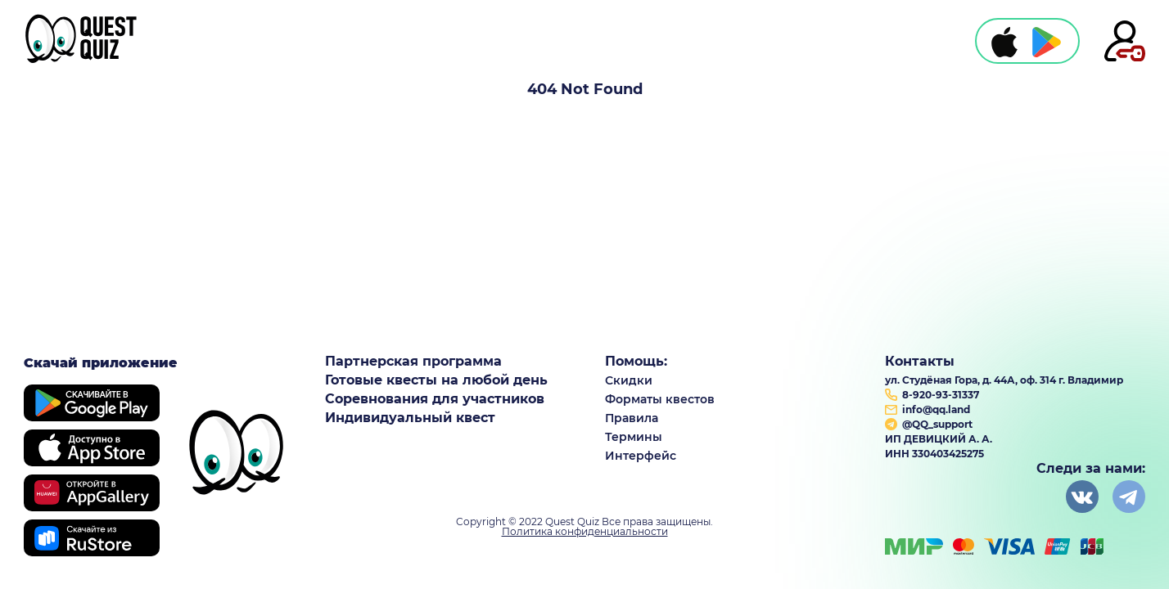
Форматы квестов (660, 399)
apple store (1004, 42)
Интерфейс (640, 455)
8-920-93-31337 (940, 395)
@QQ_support (937, 424)
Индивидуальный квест (410, 418)
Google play (92, 402)
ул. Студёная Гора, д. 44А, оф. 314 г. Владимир (1004, 380)
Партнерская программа (413, 361)
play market (1046, 42)
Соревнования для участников (434, 399)
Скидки (628, 380)
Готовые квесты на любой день (436, 380)
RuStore (92, 537)
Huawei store (92, 492)
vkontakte (1082, 496)
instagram (1129, 496)
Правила (631, 418)
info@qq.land (936, 409)
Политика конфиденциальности (585, 532)
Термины (633, 436)
